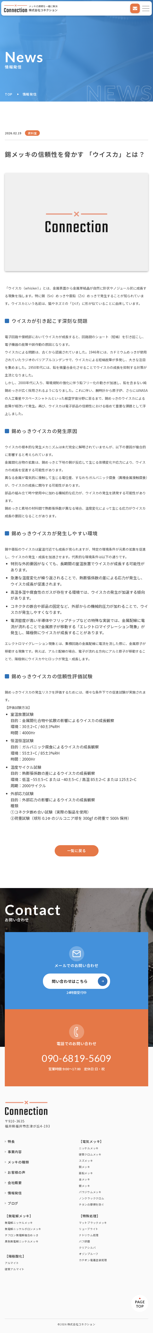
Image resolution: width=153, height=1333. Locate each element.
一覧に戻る (76, 850)
